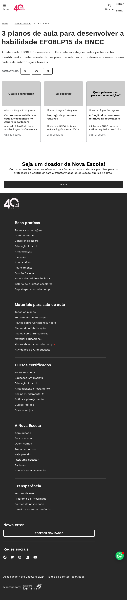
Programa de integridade (30, 498)
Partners (20, 465)
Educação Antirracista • (30, 377)
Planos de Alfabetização (30, 328)
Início (5, 23)
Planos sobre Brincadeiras (31, 333)
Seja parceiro (23, 454)
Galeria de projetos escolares (33, 283)
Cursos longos (24, 410)
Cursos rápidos (24, 404)
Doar (63, 184)
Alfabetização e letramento (32, 388)
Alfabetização (23, 251)
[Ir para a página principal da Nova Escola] (19, 11)
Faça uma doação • (27, 459)
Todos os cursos (25, 372)
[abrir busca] (109, 7)
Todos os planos (25, 312)
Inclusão (20, 257)
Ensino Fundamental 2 (29, 394)
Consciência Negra (26, 240)
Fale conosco (23, 438)
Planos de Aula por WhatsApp (35, 344)
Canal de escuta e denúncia (33, 509)
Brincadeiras (23, 262)
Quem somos (23, 443)
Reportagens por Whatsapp (32, 289)
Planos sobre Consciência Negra (35, 322)
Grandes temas (24, 235)
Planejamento (23, 267)
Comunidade (23, 433)
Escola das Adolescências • (32, 278)
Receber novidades (49, 533)
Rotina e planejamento (29, 399)
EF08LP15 (15, 134)
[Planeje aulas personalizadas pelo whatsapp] (119, 555)
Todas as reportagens (28, 230)
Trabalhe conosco (26, 449)
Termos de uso (24, 493)
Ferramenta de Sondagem (31, 317)
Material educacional (28, 338)
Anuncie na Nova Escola (30, 470)
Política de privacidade (29, 504)
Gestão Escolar (24, 273)
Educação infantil (26, 246)
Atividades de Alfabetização (32, 349)
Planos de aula (23, 23)
